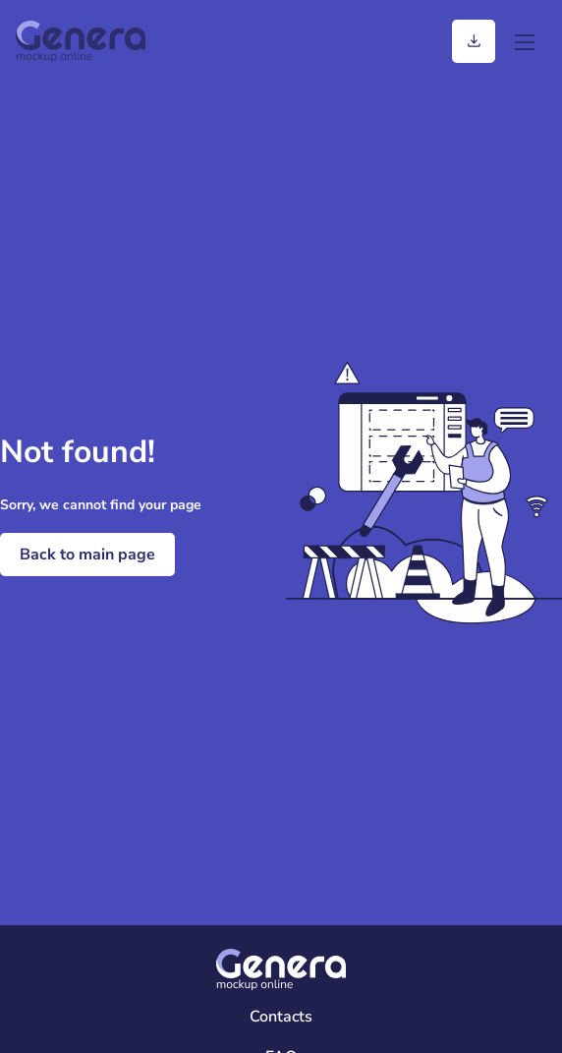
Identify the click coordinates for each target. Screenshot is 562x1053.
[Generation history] (473, 41)
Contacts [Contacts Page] (281, 1016)
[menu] (524, 42)
